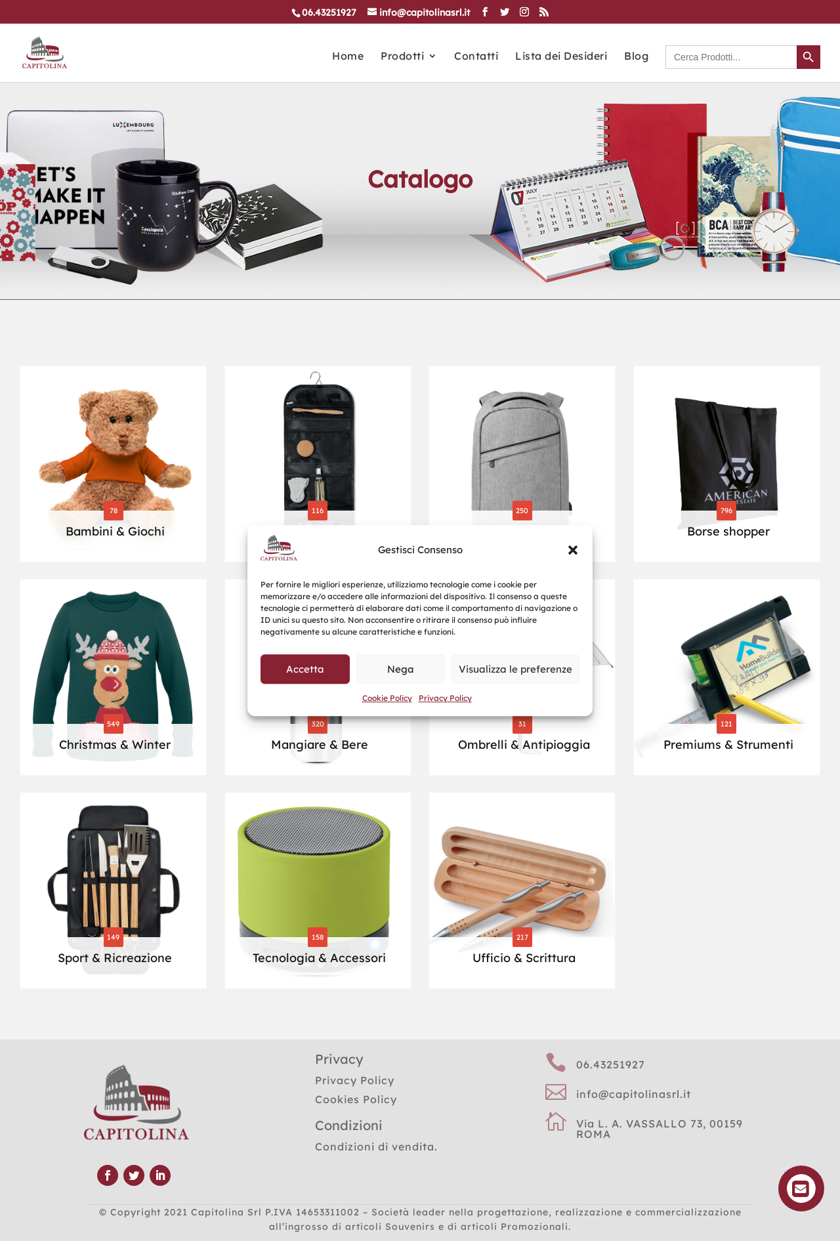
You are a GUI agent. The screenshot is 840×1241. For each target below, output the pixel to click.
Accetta (305, 669)
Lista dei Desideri (561, 56)
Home (348, 56)
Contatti (476, 56)
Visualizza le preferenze (515, 669)
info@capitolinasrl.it (633, 1094)
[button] (572, 550)
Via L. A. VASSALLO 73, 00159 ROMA (659, 1129)
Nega (400, 669)
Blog (636, 56)
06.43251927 (610, 1064)
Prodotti (402, 56)
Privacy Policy (445, 698)
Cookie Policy (387, 698)
